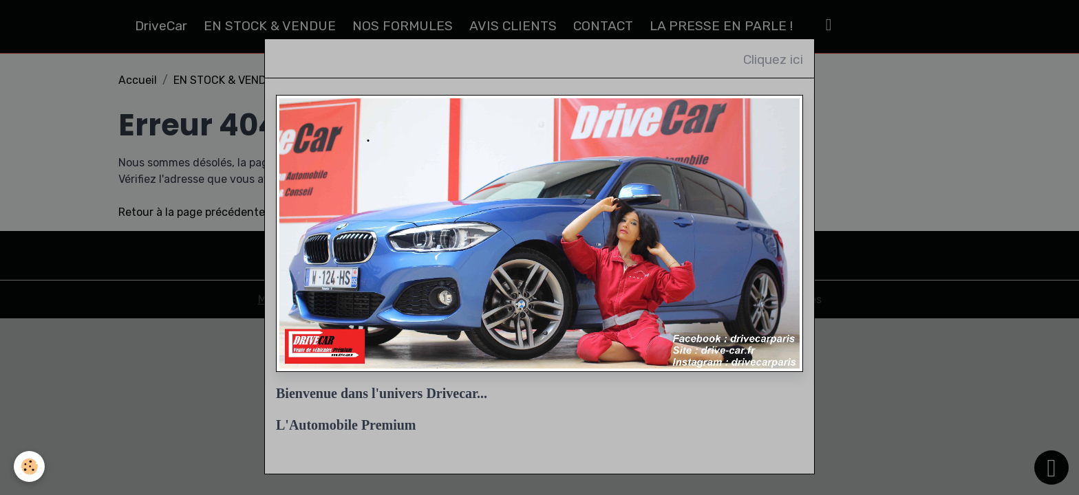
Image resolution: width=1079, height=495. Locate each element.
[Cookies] (29, 466)
